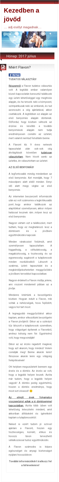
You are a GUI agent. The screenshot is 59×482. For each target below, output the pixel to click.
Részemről (15, 85)
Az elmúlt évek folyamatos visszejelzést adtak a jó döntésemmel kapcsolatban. (30, 401)
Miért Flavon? (20, 67)
